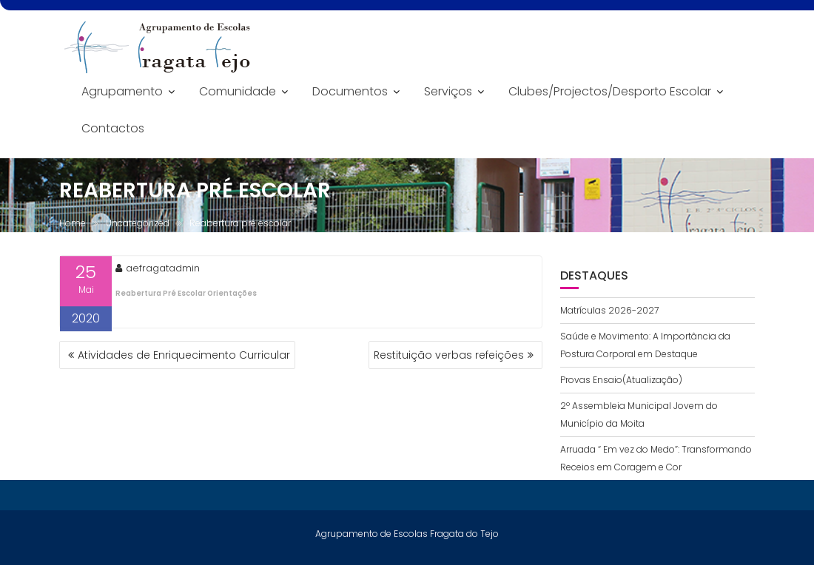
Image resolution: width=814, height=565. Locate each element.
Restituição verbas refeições (449, 355)
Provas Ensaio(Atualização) (621, 379)
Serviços (448, 91)
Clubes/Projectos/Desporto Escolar (609, 91)
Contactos (112, 128)
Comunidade (237, 91)
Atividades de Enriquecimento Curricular (184, 355)
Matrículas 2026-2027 (609, 310)
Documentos (350, 91)
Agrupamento (122, 91)
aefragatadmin (157, 269)
